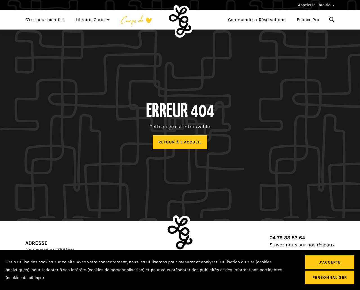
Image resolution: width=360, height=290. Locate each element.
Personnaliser (329, 277)
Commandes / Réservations (256, 19)
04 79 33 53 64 (287, 238)
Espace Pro (308, 19)
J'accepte (330, 262)
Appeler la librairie (316, 5)
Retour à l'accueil (180, 142)
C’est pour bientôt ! (44, 19)
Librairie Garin (93, 19)
